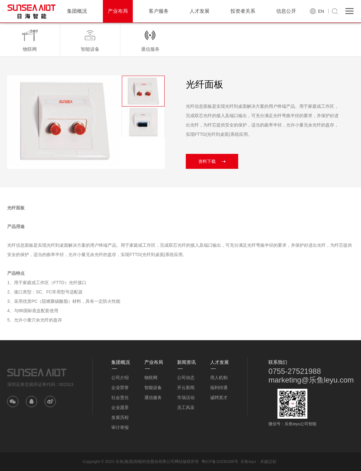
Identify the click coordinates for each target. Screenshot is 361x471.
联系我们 (277, 362)
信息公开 (286, 11)
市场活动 (186, 397)
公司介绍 (120, 377)
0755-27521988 (294, 371)
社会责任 (120, 397)
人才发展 (199, 11)
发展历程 (120, 417)
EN (321, 11)
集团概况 (77, 11)
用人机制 (219, 377)
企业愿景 (120, 407)
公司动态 (186, 377)
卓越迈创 (268, 461)
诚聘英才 (219, 397)
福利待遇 (219, 387)
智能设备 (153, 387)
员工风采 (186, 407)
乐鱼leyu (248, 461)
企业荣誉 (120, 387)
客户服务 (159, 11)
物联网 (150, 377)
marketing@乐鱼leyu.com (311, 380)
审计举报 (120, 427)
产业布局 (118, 11)
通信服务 (153, 397)
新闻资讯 (186, 362)
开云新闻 (186, 387)
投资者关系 (242, 11)
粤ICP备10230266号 (219, 461)
